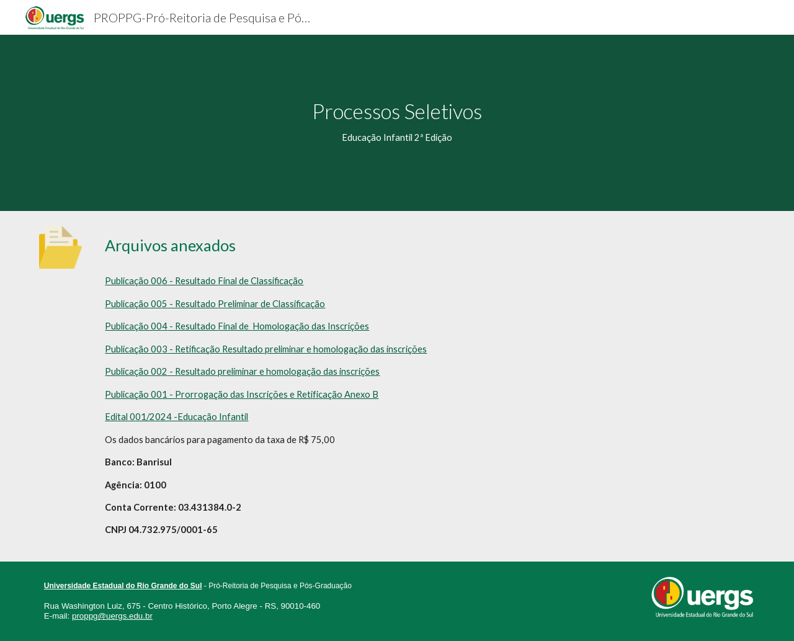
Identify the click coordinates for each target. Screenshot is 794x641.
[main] (397, 122)
